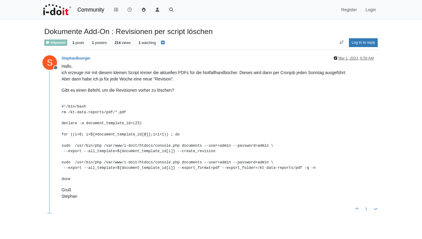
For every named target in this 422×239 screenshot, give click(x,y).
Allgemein (56, 43)
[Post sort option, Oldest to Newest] (342, 42)
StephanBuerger (76, 58)
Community (90, 10)
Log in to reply (363, 42)
